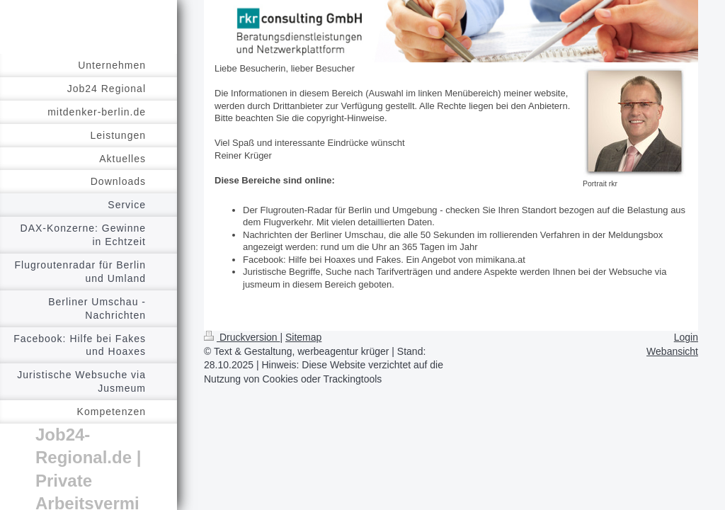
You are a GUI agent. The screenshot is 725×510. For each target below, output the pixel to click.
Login (686, 337)
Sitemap (303, 337)
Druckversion (242, 337)
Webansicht (672, 351)
